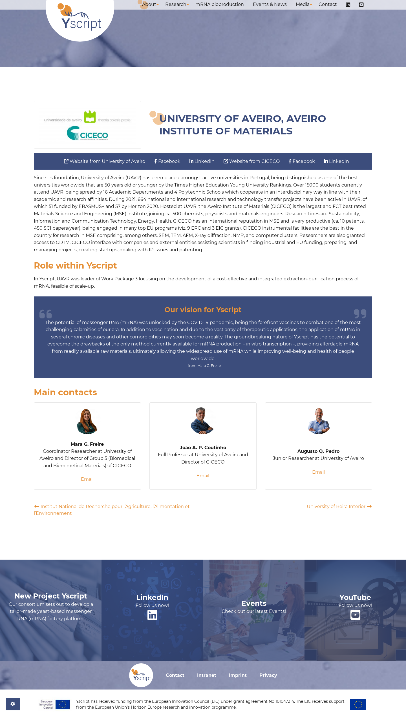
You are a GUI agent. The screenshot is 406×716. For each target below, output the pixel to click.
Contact (175, 675)
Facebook (167, 161)
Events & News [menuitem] (277, 10)
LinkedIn (202, 161)
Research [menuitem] (183, 10)
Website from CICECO (252, 161)
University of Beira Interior (339, 506)
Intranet (206, 675)
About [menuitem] (156, 10)
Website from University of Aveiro (104, 161)
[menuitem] (351, 11)
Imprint (238, 675)
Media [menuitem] (307, 10)
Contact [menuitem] (333, 10)
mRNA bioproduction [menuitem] (228, 10)
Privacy (268, 675)
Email (87, 479)
